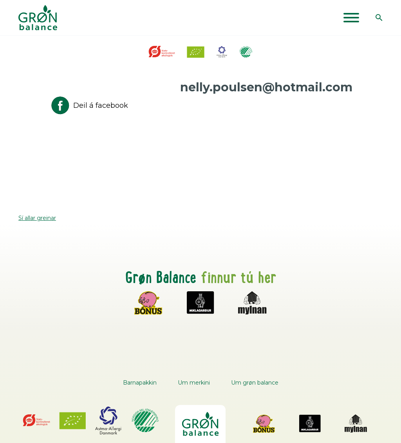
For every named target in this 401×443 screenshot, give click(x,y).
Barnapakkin (140, 382)
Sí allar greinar (37, 218)
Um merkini (194, 382)
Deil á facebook (89, 105)
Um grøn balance (254, 382)
